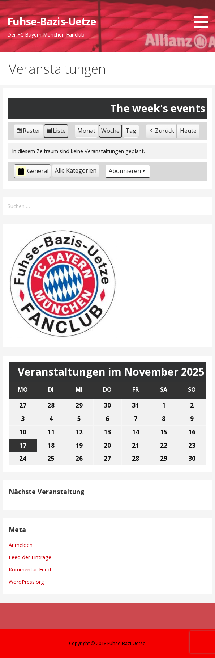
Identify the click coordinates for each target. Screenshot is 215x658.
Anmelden (21, 544)
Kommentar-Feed (30, 569)
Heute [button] (188, 131)
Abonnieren (128, 171)
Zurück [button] (161, 131)
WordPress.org (26, 581)
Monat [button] (86, 131)
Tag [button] (130, 131)
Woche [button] (110, 131)
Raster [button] (28, 132)
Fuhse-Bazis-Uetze (51, 21)
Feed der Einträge (30, 557)
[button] (203, 15)
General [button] (32, 171)
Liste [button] (56, 132)
